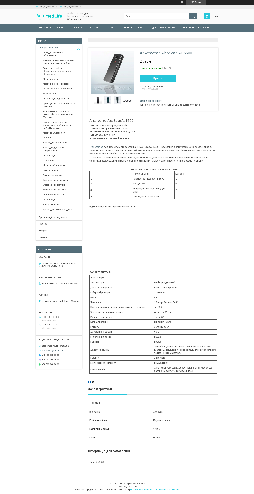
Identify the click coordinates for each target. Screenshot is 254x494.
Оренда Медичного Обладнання (53, 53)
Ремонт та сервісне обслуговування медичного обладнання (57, 71)
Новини (127, 27)
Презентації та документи (53, 217)
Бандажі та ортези (52, 175)
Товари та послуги (51, 27)
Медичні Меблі (50, 79)
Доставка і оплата (164, 27)
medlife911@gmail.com (53, 350)
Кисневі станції (50, 170)
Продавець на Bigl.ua (127, 487)
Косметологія (49, 93)
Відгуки (43, 230)
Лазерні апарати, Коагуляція (57, 89)
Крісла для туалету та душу (57, 209)
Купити (157, 78)
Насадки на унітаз (52, 204)
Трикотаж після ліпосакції (56, 180)
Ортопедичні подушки (54, 185)
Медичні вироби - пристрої (56, 84)
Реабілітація (49, 155)
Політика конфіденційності (167, 489)
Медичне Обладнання (54, 133)
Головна (77, 27)
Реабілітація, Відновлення (56, 98)
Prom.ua (142, 484)
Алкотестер (97, 147)
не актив (47, 138)
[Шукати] (193, 16)
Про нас (93, 27)
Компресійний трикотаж (55, 189)
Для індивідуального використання (53, 149)
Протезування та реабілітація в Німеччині (59, 105)
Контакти (110, 27)
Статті (142, 27)
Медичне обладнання (54, 165)
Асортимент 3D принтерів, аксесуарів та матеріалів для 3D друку (58, 114)
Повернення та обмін (195, 27)
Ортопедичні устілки (53, 194)
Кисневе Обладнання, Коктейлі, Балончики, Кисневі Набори (58, 61)
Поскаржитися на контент (141, 489)
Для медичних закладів (55, 142)
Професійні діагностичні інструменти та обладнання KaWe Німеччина (57, 125)
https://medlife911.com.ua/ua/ (55, 346)
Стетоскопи (49, 160)
